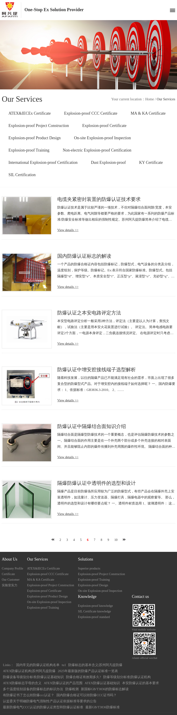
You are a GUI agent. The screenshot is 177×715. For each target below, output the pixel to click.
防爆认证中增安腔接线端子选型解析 (96, 369)
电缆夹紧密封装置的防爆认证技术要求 (99, 199)
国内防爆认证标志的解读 (84, 256)
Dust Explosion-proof (108, 162)
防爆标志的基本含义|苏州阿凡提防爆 (95, 665)
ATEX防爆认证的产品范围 (63, 683)
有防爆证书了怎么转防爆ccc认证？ (28, 695)
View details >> (67, 230)
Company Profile (12, 568)
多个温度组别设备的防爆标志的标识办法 (33, 689)
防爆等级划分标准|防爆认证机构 (127, 677)
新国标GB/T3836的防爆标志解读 (105, 689)
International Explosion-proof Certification (43, 162)
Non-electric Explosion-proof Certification (97, 150)
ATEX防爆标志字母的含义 (22, 683)
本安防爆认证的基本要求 (140, 683)
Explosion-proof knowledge (95, 605)
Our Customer (11, 579)
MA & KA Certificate (148, 113)
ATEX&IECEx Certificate (29, 113)
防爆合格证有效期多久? (83, 677)
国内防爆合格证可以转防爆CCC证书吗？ (86, 695)
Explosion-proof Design (93, 585)
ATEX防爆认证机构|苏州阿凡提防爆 (29, 671)
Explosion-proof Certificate (104, 125)
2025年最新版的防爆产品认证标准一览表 (88, 671)
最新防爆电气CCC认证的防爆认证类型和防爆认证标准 (43, 707)
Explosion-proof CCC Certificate (90, 113)
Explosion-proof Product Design (34, 138)
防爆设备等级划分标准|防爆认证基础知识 (33, 677)
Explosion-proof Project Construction (38, 125)
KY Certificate (151, 162)
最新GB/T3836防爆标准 (102, 707)
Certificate (8, 574)
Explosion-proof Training (28, 150)
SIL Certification (22, 175)
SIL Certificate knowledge (94, 611)
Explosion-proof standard (94, 617)
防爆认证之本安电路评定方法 (89, 313)
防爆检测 (72, 689)
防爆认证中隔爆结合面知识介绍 (91, 426)
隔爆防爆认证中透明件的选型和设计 (96, 483)
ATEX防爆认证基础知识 (102, 683)
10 (115, 540)
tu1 (64, 665)
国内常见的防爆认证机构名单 (38, 665)
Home (149, 99)
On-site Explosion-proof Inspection (102, 138)
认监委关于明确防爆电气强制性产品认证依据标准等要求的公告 (50, 701)
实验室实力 (9, 585)
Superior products (89, 568)
